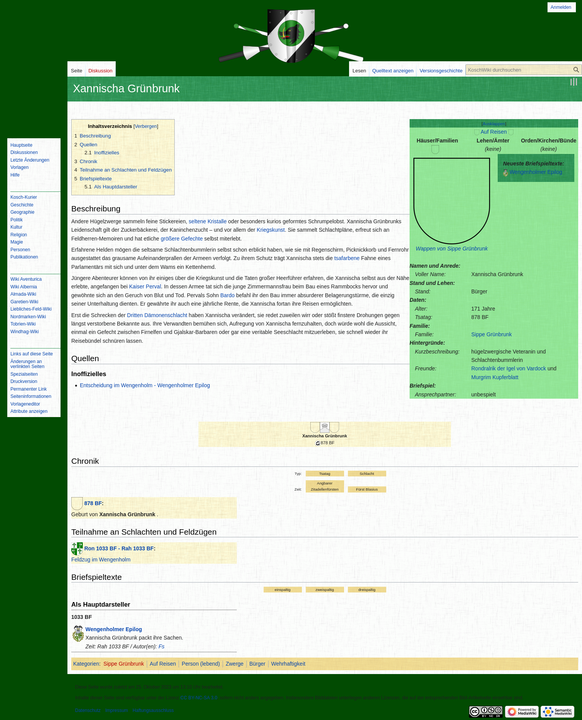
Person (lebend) (201, 664)
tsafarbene (346, 258)
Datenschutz (88, 710)
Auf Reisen (493, 132)
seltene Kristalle (208, 221)
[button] (494, 123)
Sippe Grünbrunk (491, 334)
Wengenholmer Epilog (536, 172)
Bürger (257, 664)
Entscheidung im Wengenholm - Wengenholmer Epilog (145, 385)
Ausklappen (494, 123)
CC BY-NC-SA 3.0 (198, 697)
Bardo (227, 295)
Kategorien (86, 664)
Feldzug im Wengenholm (101, 559)
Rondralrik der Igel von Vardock (508, 368)
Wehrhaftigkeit (288, 664)
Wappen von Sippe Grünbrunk (452, 248)
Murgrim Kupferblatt (494, 377)
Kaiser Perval (145, 286)
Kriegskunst (271, 230)
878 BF (93, 503)
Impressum (116, 710)
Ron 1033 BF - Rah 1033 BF (119, 548)
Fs (162, 646)
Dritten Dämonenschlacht (157, 315)
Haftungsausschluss (153, 710)
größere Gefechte (182, 239)
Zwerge (235, 664)
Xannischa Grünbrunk (324, 436)
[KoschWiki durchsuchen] (524, 69)
